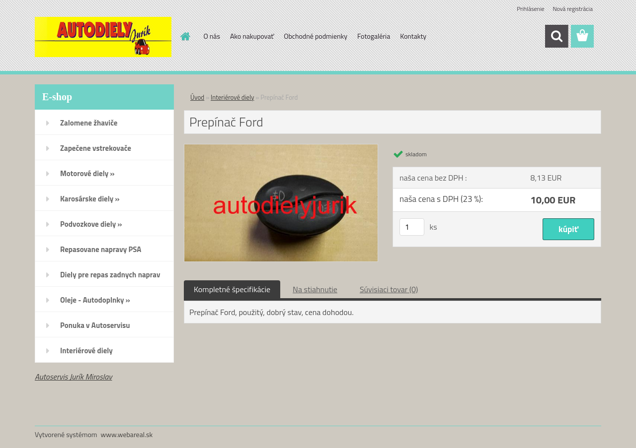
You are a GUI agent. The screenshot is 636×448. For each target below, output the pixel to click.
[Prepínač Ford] (281, 148)
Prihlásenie (530, 8)
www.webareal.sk (127, 434)
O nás (212, 36)
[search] (556, 36)
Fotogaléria (373, 36)
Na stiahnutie (315, 289)
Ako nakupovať (252, 36)
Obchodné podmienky (315, 36)
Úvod (197, 97)
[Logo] (103, 37)
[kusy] (411, 227)
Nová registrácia (573, 8)
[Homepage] (184, 36)
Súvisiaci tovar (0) (389, 289)
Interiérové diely (232, 97)
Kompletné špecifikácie (232, 289)
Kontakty (413, 36)
